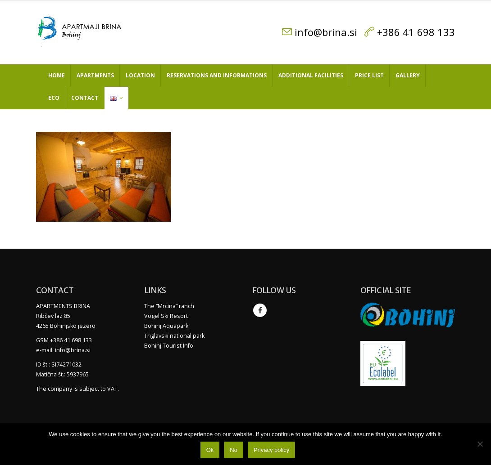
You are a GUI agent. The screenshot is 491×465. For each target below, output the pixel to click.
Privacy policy (271, 450)
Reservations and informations (217, 75)
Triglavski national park (174, 336)
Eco (53, 98)
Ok (210, 450)
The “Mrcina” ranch (169, 306)
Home (56, 75)
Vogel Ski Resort (166, 316)
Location (140, 75)
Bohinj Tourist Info (168, 345)
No (233, 450)
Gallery (408, 75)
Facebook (260, 310)
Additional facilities (310, 75)
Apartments (95, 75)
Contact (84, 98)
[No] (479, 443)
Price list (369, 75)
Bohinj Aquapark (166, 326)
